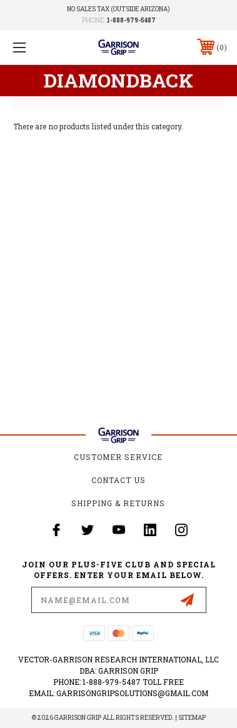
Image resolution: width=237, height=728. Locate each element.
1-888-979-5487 (131, 20)
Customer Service (118, 457)
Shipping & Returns (118, 503)
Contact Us (118, 480)
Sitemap (192, 718)
